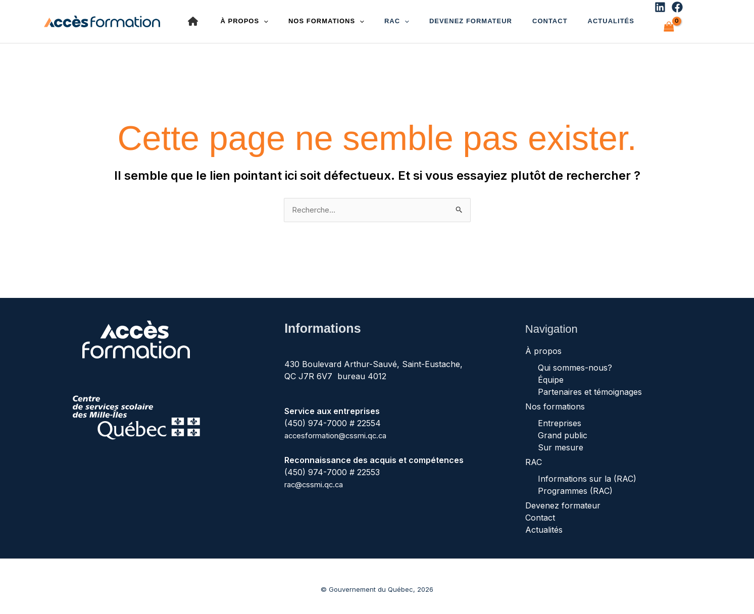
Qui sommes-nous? (575, 362)
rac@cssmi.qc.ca (316, 478)
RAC (376, 18)
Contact (513, 18)
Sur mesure (560, 442)
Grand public (562, 430)
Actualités (566, 18)
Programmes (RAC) (575, 485)
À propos (543, 345)
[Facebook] (628, 18)
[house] (192, 18)
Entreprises (559, 418)
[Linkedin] (611, 18)
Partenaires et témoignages (590, 386)
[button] (384, 18)
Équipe (551, 374)
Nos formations (555, 401)
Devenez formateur (442, 18)
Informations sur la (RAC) (587, 473)
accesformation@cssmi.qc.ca (339, 430)
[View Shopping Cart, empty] (654, 18)
